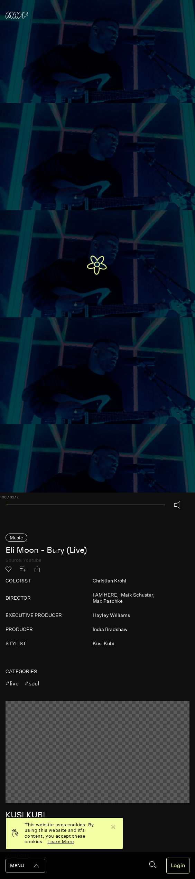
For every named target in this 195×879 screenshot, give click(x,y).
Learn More (60, 842)
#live (12, 683)
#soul (32, 683)
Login (178, 865)
